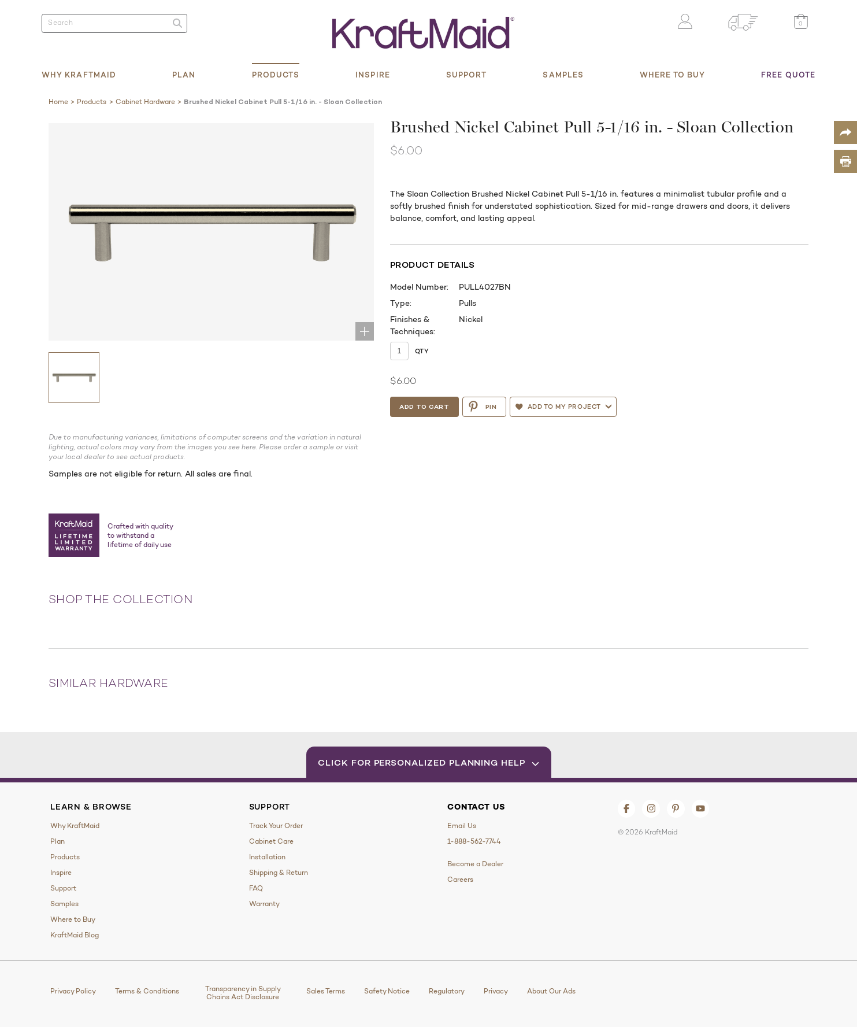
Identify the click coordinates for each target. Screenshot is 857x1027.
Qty (422, 351)
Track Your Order (276, 826)
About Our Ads (551, 991)
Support (466, 74)
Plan (183, 74)
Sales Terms (325, 991)
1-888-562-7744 (474, 841)
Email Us (461, 826)
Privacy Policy (73, 991)
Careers (460, 879)
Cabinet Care (271, 841)
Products (276, 74)
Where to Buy (672, 74)
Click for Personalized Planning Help (428, 762)
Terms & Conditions (147, 991)
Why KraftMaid (79, 74)
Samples (563, 74)
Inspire (372, 74)
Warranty (264, 904)
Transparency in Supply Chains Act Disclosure (243, 993)
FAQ (256, 888)
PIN (482, 406)
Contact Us (475, 806)
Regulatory (447, 991)
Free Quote (788, 74)
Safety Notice (387, 991)
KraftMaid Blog (74, 935)
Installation (267, 857)
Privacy (496, 991)
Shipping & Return (278, 873)
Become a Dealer (475, 864)
